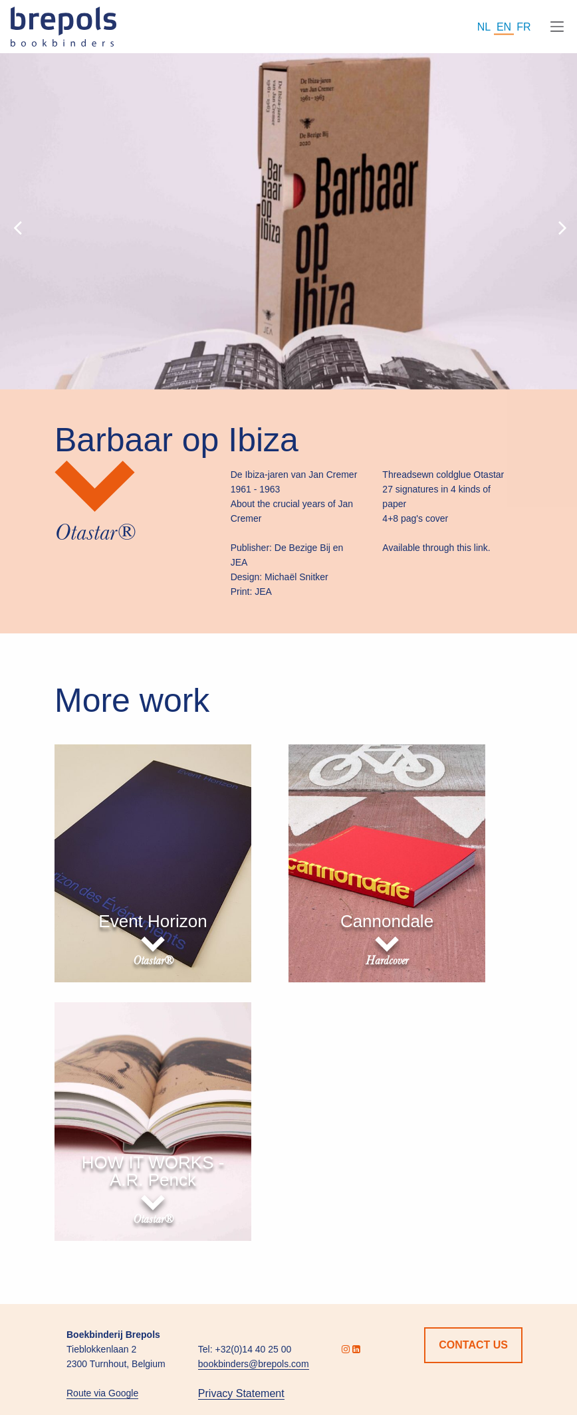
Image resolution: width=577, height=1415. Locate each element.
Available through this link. (436, 547)
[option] (288, 221)
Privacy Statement (241, 1393)
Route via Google (102, 1393)
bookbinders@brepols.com (253, 1364)
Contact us (473, 1345)
